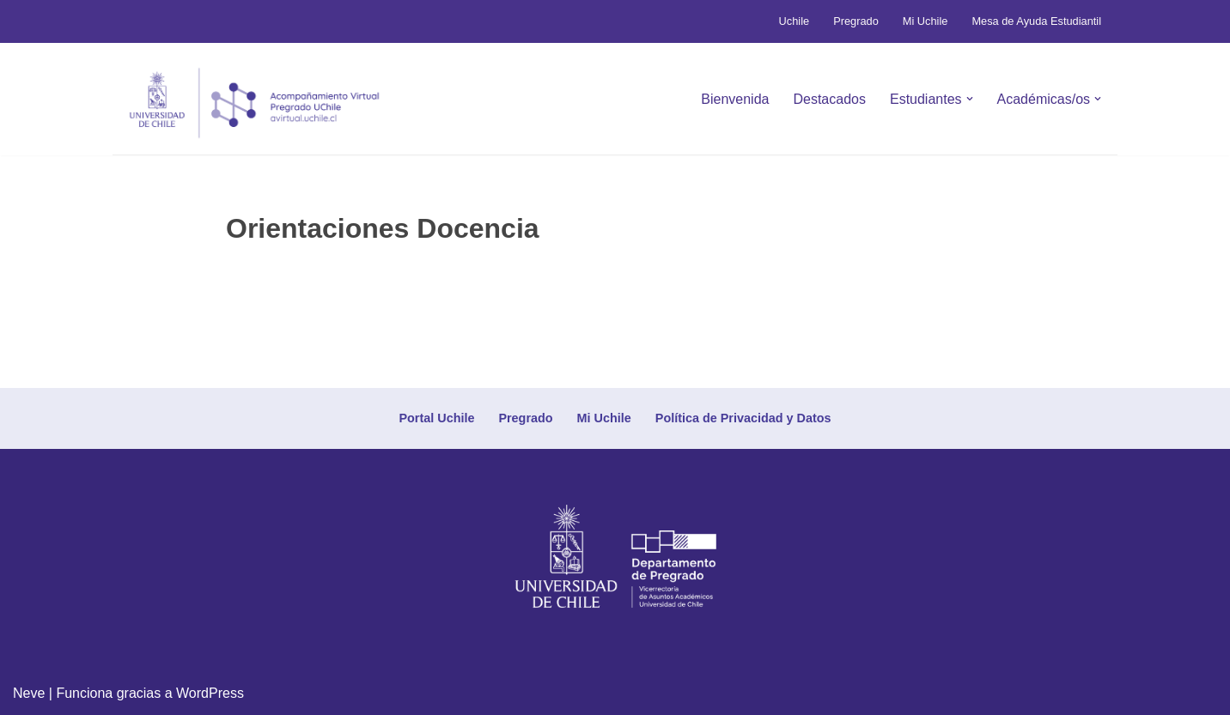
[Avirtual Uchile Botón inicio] (254, 103)
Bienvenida (735, 99)
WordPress (210, 693)
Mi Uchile (925, 21)
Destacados (829, 99)
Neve (29, 693)
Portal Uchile (436, 418)
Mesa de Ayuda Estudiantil (1036, 21)
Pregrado (856, 21)
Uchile (794, 21)
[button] (969, 98)
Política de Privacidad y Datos (743, 418)
